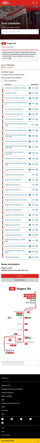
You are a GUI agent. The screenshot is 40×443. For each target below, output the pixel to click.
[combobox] (20, 31)
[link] (2, 419)
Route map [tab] (20, 276)
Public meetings (6, 396)
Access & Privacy (5, 435)
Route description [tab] (20, 280)
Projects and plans (7, 392)
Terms (2, 427)
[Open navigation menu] (36, 2)
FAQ (2, 414)
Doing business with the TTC (10, 403)
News (3, 407)
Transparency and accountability (11, 389)
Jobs (2, 400)
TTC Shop (4, 410)
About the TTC (6, 385)
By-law (3, 431)
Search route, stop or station (10, 27)
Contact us (4, 378)
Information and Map (7, 47)
